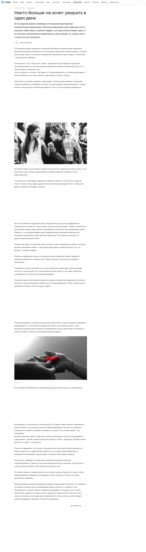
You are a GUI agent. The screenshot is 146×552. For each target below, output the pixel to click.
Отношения (30, 8)
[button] (50, 143)
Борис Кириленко (26, 42)
